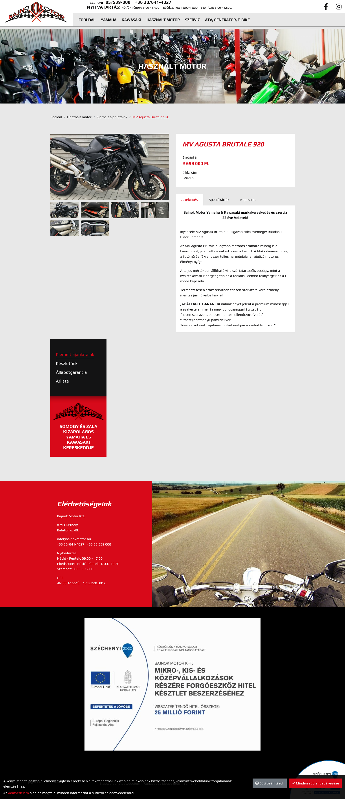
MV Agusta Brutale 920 (150, 117)
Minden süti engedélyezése (315, 783)
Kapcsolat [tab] (248, 200)
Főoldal (56, 117)
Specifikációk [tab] (219, 200)
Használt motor (79, 117)
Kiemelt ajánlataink (112, 117)
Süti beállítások (269, 783)
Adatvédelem (18, 793)
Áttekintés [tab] (189, 200)
